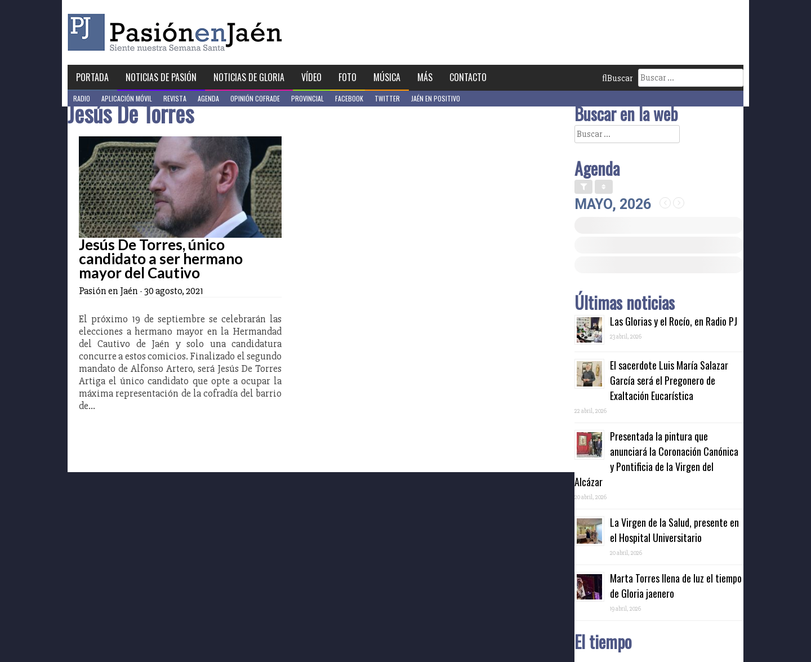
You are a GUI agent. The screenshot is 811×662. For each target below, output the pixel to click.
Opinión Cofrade (255, 98)
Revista (174, 98)
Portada (92, 77)
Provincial (307, 98)
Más (425, 77)
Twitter (387, 98)
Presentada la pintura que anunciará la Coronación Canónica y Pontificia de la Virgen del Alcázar (656, 459)
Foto (347, 77)
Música (386, 77)
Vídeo (311, 77)
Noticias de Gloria (248, 77)
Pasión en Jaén (178, 32)
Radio (81, 98)
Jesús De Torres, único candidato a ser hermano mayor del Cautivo (161, 259)
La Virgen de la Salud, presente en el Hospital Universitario (674, 530)
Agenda (208, 98)
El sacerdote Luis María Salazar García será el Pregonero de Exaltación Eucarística (669, 380)
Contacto (468, 77)
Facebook (349, 98)
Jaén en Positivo (435, 98)
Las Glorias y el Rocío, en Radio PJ (673, 321)
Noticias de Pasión (161, 77)
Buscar (617, 78)
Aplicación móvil (126, 98)
